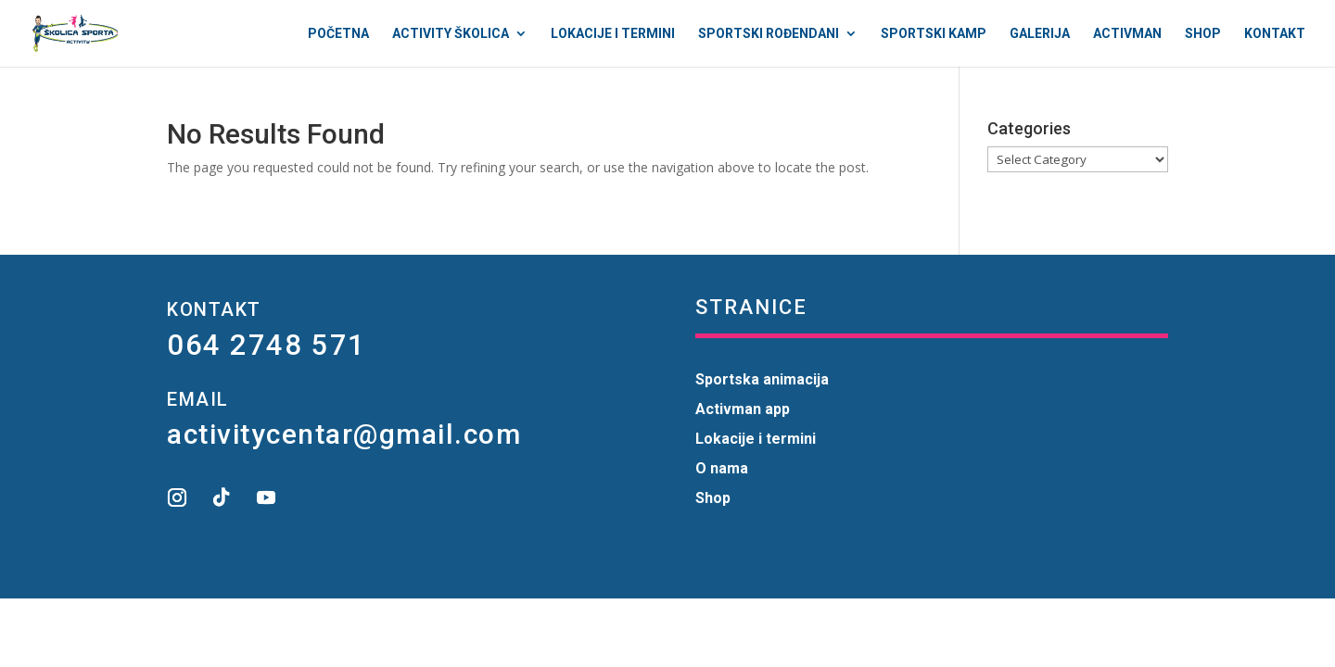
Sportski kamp (933, 34)
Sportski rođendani (768, 34)
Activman (1127, 34)
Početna (338, 34)
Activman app (742, 409)
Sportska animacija (762, 379)
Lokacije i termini (613, 34)
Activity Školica (450, 34)
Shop (1203, 34)
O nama (721, 468)
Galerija (1040, 34)
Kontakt (1274, 34)
